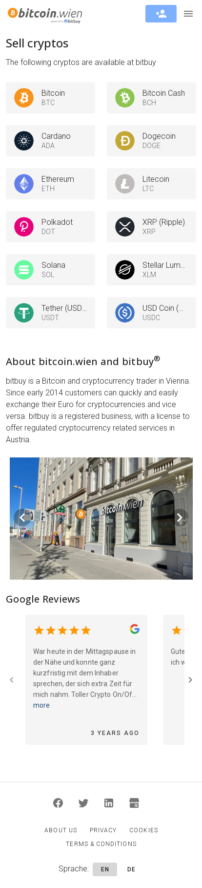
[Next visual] (179, 517)
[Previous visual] (22, 517)
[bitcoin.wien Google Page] (135, 630)
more (41, 705)
